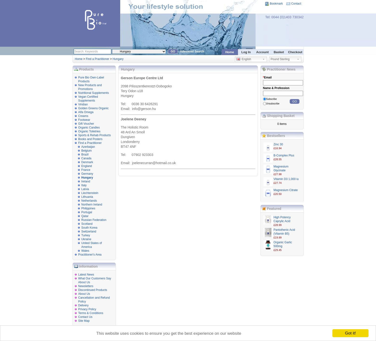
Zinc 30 (278, 144)
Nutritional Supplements (93, 93)
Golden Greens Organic (93, 108)
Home (229, 52)
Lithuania (87, 197)
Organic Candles (89, 127)
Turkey (85, 235)
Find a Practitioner (97, 59)
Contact (296, 3)
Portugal (86, 212)
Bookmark (276, 3)
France (85, 170)
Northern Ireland (91, 204)
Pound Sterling (280, 59)
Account (262, 52)
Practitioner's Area (90, 254)
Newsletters (85, 286)
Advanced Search (192, 51)
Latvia (85, 189)
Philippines (88, 208)
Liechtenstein (90, 193)
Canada (86, 158)
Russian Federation (93, 220)
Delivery (83, 305)
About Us (84, 294)
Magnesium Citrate (286, 190)
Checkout (295, 52)
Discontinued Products (92, 290)
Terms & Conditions (90, 313)
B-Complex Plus (284, 155)
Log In (246, 52)
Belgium (86, 150)
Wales (85, 250)
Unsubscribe (273, 103)
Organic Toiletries (89, 131)
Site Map (84, 320)
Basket (279, 52)
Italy (84, 185)
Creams (83, 116)
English (243, 59)
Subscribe (271, 99)
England (86, 166)
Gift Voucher (86, 123)
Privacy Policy (87, 309)
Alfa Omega (85, 112)
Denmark (87, 162)
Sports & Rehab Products (94, 135)
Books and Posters (90, 139)
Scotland (87, 223)
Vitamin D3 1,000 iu (286, 179)
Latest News (86, 274)
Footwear (84, 120)
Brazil (85, 154)
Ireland (85, 181)
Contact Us (85, 317)
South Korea (89, 227)
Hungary (117, 59)
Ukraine (86, 239)
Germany (87, 173)
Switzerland (88, 231)
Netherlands (89, 200)
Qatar (85, 216)
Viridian (83, 104)
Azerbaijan (88, 146)
